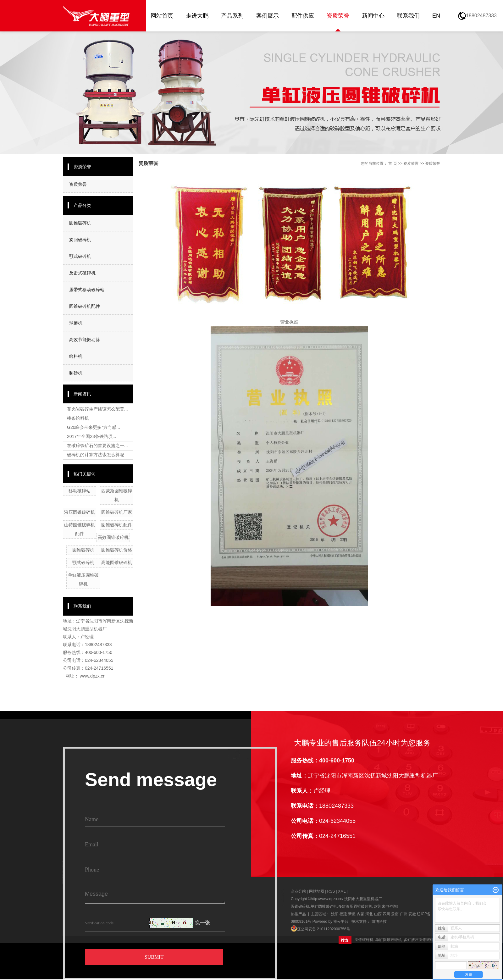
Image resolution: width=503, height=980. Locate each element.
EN (436, 16)
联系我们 (408, 16)
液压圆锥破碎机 (79, 512)
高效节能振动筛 (84, 339)
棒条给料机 (78, 418)
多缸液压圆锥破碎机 (355, 906)
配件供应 (302, 16)
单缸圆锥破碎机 (324, 906)
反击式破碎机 (82, 272)
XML (341, 891)
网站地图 (317, 891)
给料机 (75, 356)
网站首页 (162, 16)
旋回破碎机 (80, 239)
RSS (331, 891)
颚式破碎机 (80, 256)
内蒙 (360, 914)
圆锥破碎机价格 (116, 549)
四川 (386, 914)
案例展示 (267, 16)
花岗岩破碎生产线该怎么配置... (97, 409)
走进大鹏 (197, 16)
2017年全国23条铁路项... (91, 436)
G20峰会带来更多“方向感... (93, 427)
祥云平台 (340, 921)
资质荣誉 (338, 16)
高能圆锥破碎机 (116, 562)
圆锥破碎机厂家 (116, 512)
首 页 (392, 163)
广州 (403, 914)
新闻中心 (373, 16)
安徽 (412, 914)
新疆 (352, 914)
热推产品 (298, 914)
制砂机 (75, 372)
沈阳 (335, 914)
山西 (378, 914)
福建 (343, 914)
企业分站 (298, 891)
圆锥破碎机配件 (84, 306)
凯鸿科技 (379, 921)
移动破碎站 (80, 490)
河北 (369, 914)
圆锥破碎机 (80, 222)
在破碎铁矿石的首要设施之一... (97, 445)
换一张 (202, 922)
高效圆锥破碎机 (113, 537)
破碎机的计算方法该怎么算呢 (95, 454)
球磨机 (75, 322)
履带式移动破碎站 (86, 289)
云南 (395, 914)
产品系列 (232, 16)
